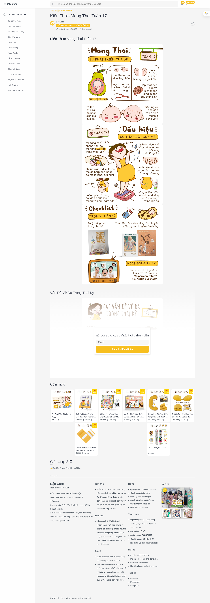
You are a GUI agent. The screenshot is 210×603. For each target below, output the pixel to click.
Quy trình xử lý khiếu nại (140, 504)
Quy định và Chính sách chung (142, 489)
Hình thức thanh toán (139, 507)
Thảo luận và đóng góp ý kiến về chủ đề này (73, 25)
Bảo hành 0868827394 (139, 562)
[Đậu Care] (60, 22)
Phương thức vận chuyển (140, 497)
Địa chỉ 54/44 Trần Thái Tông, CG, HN (144, 559)
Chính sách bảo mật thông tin (142, 500)
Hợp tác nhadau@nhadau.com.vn (144, 566)
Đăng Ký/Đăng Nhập (122, 349)
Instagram (134, 586)
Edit (89, 598)
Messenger (134, 582)
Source (84, 598)
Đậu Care (12, 4)
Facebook (134, 578)
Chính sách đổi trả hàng (140, 493)
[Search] (114, 4)
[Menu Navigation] (4, 4)
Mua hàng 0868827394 (139, 555)
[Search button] (53, 4)
